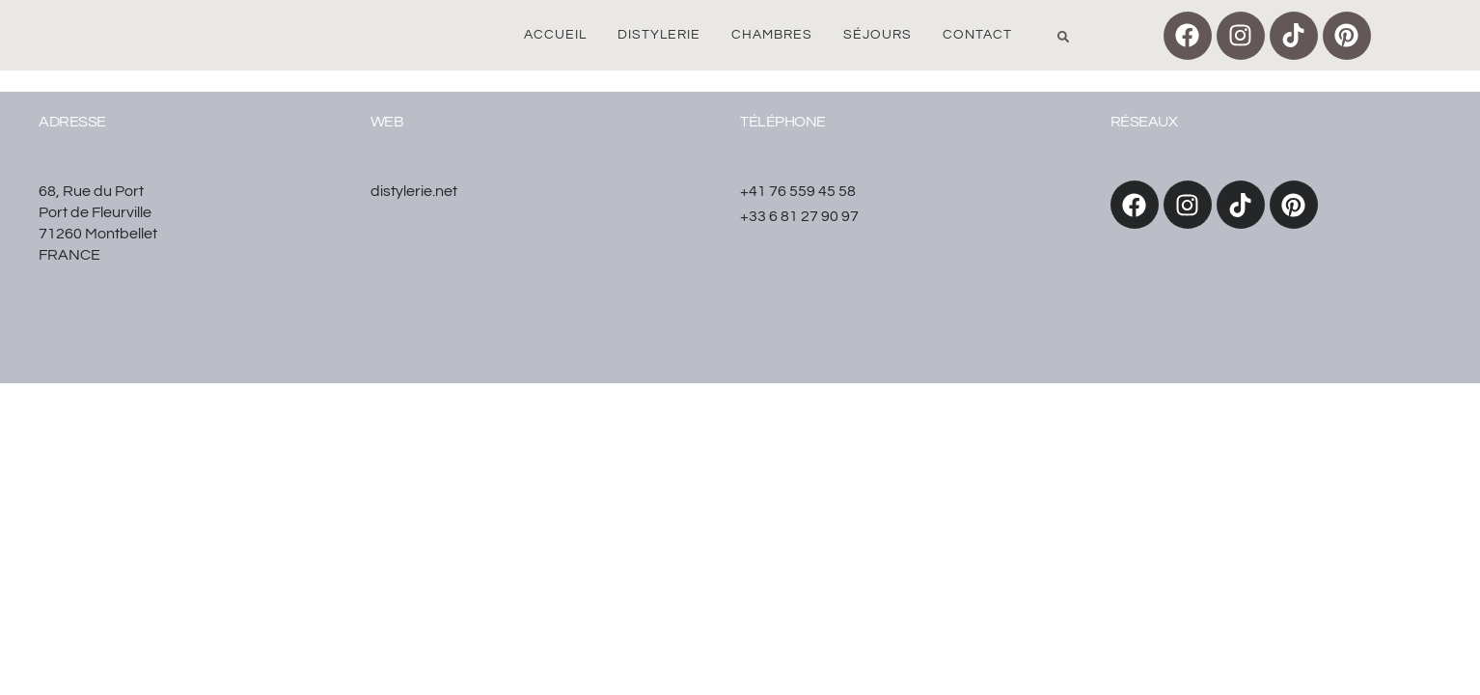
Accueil (555, 35)
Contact (977, 35)
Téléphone (783, 121)
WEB (387, 121)
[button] (1063, 36)
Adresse (72, 121)
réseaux (1144, 121)
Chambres (771, 35)
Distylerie (658, 35)
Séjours (877, 35)
